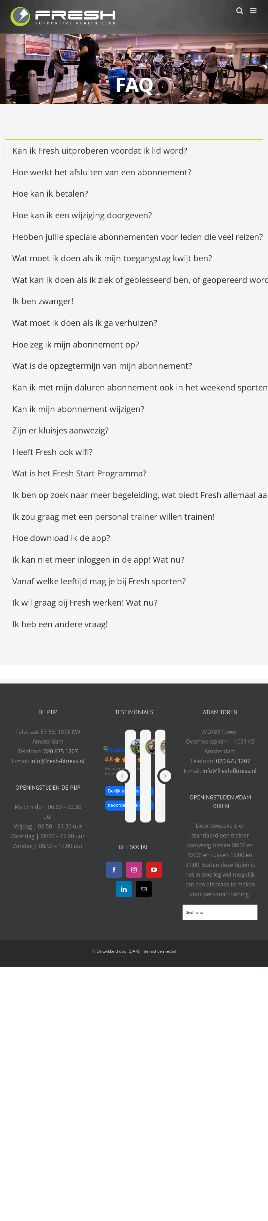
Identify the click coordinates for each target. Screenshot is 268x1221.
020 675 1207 (61, 751)
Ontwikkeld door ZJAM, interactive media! (136, 951)
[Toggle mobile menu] (254, 10)
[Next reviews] (165, 776)
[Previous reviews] (122, 776)
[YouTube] (154, 870)
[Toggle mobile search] (239, 10)
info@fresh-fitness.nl (57, 761)
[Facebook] (114, 870)
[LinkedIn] (124, 889)
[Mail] (144, 889)
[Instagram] (134, 870)
